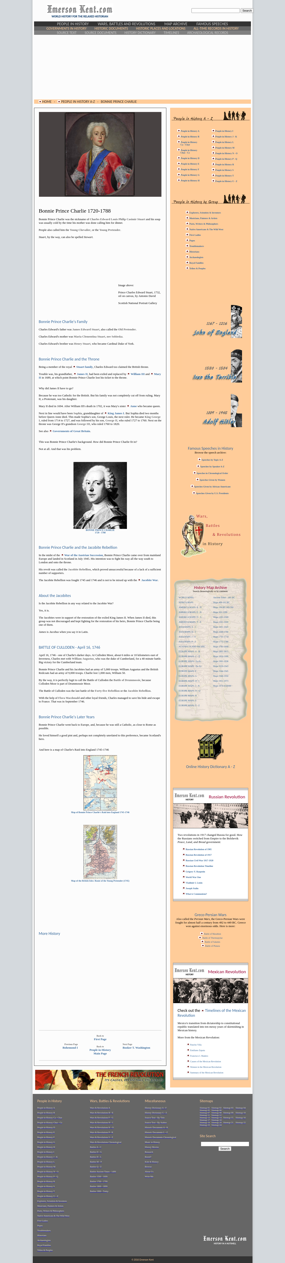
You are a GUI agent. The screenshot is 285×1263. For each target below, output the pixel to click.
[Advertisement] (142, 67)
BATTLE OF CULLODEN (56, 647)
